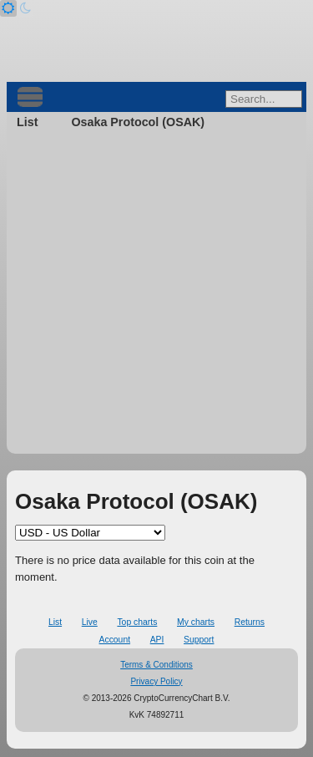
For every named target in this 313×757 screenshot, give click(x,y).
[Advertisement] (156, 297)
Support (199, 639)
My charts (196, 622)
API (157, 639)
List (27, 122)
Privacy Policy (156, 681)
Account (115, 639)
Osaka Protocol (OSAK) (137, 122)
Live (90, 622)
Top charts (137, 622)
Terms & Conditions (156, 664)
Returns (250, 622)
